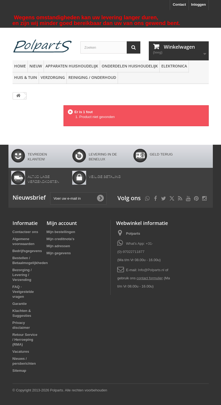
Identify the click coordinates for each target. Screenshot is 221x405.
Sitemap (19, 371)
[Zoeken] (133, 47)
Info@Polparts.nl (151, 270)
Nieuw (35, 66)
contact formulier (150, 278)
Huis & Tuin (25, 77)
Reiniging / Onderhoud (92, 77)
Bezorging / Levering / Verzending (22, 275)
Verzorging (53, 77)
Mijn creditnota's (61, 239)
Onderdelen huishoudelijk (130, 66)
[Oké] (100, 198)
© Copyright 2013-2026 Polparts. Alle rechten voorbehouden (60, 390)
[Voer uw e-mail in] (78, 198)
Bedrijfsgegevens (27, 251)
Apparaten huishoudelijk (72, 66)
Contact (179, 4)
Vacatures (21, 352)
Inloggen (198, 4)
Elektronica (174, 66)
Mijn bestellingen (61, 232)
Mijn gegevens (59, 253)
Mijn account (62, 223)
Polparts (133, 233)
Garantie (20, 304)
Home (20, 66)
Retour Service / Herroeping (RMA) (25, 340)
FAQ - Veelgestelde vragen (23, 292)
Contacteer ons (25, 232)
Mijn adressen (58, 246)
